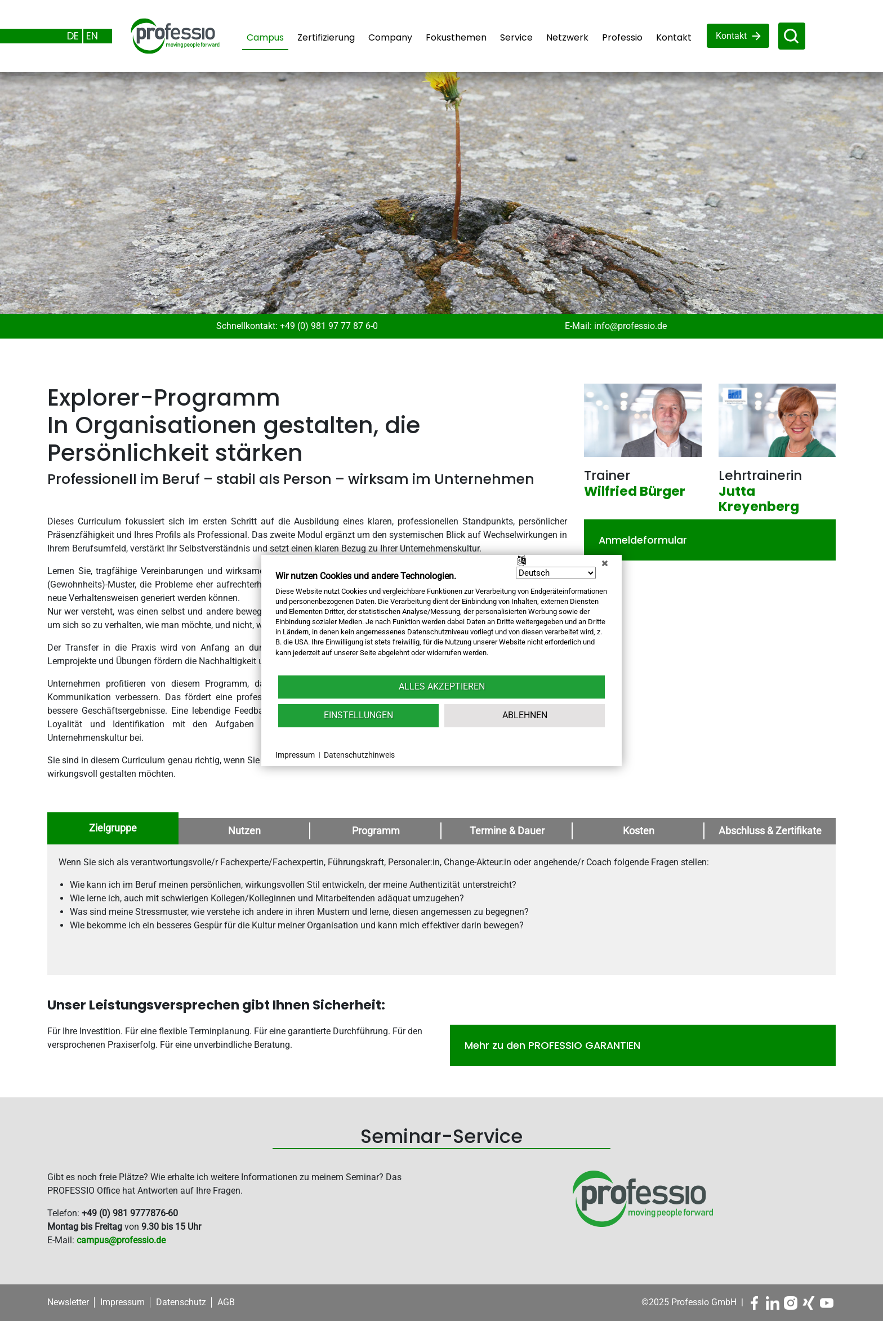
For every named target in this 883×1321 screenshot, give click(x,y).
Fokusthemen (456, 37)
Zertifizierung (326, 37)
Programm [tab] (376, 831)
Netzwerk (567, 37)
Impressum (122, 1302)
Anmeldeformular (643, 540)
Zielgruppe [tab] (113, 828)
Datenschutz (181, 1302)
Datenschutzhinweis (359, 754)
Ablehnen (524, 715)
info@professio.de (630, 326)
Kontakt (674, 37)
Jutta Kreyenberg (759, 499)
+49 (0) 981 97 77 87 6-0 (329, 326)
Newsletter (68, 1302)
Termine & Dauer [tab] (507, 831)
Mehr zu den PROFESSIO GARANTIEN (552, 1045)
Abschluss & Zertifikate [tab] (770, 831)
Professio (622, 37)
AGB (226, 1302)
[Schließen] (604, 563)
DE (73, 36)
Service (516, 37)
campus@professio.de (121, 1240)
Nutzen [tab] (244, 831)
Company (390, 37)
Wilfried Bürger (634, 491)
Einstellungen (358, 715)
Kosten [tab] (638, 831)
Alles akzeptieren (442, 686)
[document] (441, 622)
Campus (265, 37)
